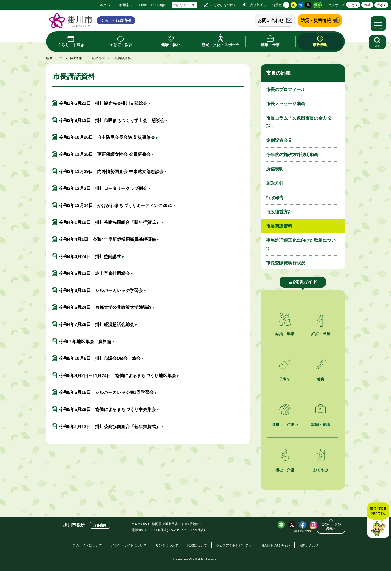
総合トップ (54, 58)
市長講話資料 (279, 226)
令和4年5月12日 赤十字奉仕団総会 (94, 273)
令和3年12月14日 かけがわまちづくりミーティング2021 (115, 205)
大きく (381, 5)
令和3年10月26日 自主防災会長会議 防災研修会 (107, 137)
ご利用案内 (124, 5)
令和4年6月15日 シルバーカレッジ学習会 (101, 290)
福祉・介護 (284, 470)
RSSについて (197, 545)
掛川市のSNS (302, 531)
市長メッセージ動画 (285, 103)
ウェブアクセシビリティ (234, 545)
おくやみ (320, 470)
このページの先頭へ (331, 526)
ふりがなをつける (223, 5)
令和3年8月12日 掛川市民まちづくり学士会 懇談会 (112, 120)
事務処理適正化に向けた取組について (301, 244)
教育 (320, 379)
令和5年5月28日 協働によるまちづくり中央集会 (107, 409)
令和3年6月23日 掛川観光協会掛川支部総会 (103, 103)
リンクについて (167, 545)
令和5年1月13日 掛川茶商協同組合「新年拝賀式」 (109, 426)
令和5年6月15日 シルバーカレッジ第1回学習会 (106, 392)
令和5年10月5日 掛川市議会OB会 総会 (100, 358)
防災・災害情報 (316, 20)
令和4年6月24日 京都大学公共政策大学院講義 (105, 307)
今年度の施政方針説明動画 (292, 154)
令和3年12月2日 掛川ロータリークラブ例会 (103, 188)
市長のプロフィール (285, 89)
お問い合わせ (271, 20)
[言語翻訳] (184, 5)
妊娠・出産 (320, 334)
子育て (285, 379)
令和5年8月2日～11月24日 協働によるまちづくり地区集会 (117, 375)
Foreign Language (152, 5)
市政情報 (75, 58)
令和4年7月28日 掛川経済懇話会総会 (96, 324)
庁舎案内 (99, 525)
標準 (367, 5)
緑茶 (317, 5)
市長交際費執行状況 (285, 263)
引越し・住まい (285, 424)
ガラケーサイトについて (129, 545)
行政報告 (274, 197)
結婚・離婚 (284, 334)
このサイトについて (87, 545)
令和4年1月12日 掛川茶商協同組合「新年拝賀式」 (109, 222)
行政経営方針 (279, 211)
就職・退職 (320, 424)
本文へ (105, 5)
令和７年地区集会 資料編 (85, 341)
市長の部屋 (97, 58)
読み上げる (258, 5)
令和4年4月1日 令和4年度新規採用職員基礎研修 (107, 239)
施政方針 (274, 183)
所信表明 (274, 169)
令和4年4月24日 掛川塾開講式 (90, 256)
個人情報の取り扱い (275, 545)
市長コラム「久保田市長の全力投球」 (298, 122)
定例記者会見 (279, 140)
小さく (353, 5)
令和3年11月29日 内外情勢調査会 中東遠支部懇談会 (111, 171)
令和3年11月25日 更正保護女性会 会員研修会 (105, 154)
